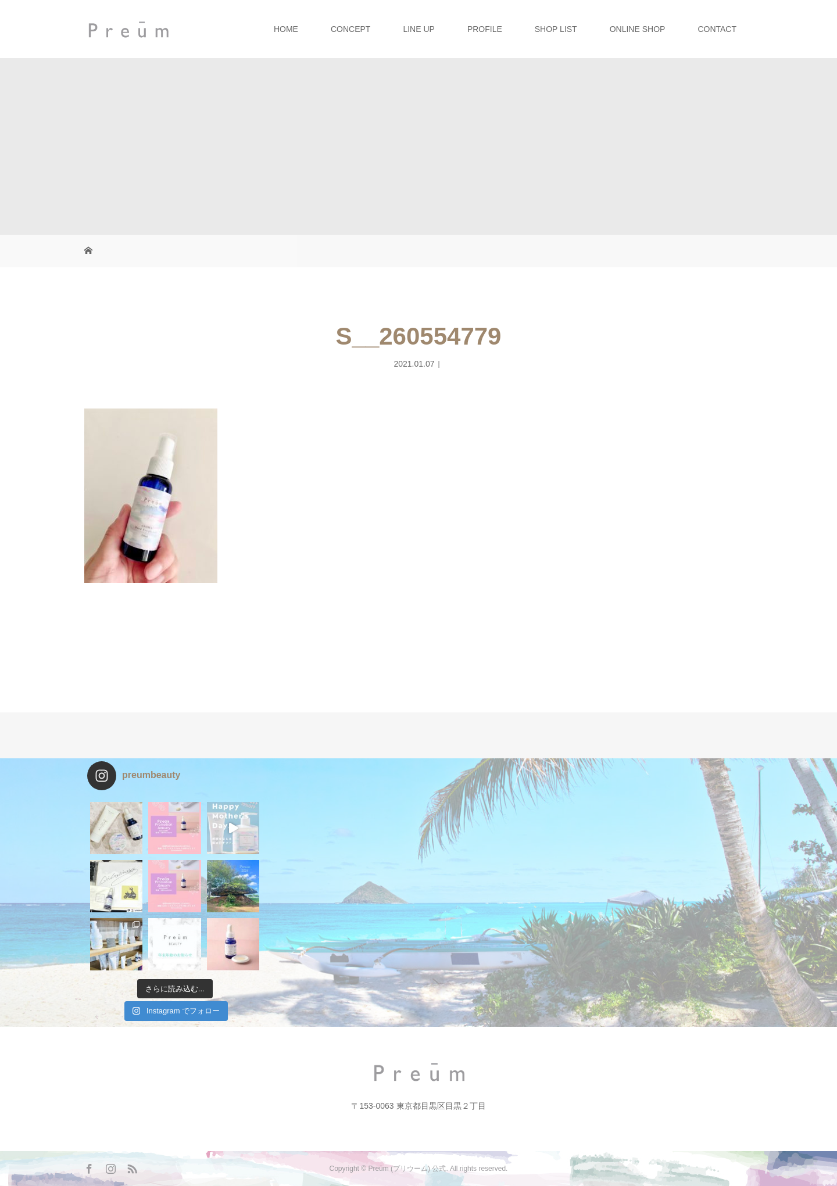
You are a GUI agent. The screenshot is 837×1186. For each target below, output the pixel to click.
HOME (286, 29)
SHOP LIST (556, 29)
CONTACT (717, 29)
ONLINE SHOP (638, 29)
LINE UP (418, 29)
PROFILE (484, 29)
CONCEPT (350, 29)
